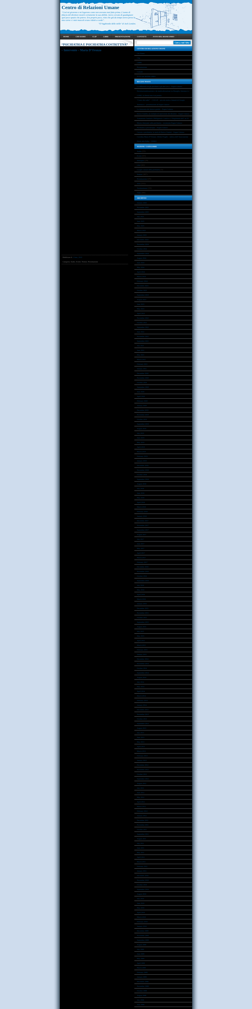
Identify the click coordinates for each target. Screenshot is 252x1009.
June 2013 (140, 737)
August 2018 (141, 484)
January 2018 (142, 516)
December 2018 (143, 465)
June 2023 (140, 304)
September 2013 (143, 723)
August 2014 (141, 677)
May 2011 (140, 852)
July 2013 (140, 733)
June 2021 (140, 350)
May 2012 (140, 797)
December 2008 (143, 982)
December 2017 (143, 521)
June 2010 (140, 903)
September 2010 (143, 889)
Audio (72, 262)
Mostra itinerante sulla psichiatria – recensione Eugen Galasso (159, 123)
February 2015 (142, 650)
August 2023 (141, 300)
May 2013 (140, 742)
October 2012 (142, 774)
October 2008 (142, 991)
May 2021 (140, 355)
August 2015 (141, 627)
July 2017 (140, 539)
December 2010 (143, 876)
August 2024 (141, 258)
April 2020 (141, 396)
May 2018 (140, 498)
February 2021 (142, 364)
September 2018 (143, 479)
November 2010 (143, 880)
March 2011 (141, 862)
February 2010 (142, 922)
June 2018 (140, 493)
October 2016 (142, 576)
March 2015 (141, 645)
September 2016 (143, 581)
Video (139, 193)
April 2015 (141, 641)
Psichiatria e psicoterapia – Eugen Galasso (152, 128)
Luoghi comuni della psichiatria (148, 170)
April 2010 (141, 912)
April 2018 (141, 502)
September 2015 (143, 622)
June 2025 (140, 221)
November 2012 (143, 770)
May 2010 (140, 908)
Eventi (78, 262)
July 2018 (140, 488)
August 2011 (141, 839)
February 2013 (142, 756)
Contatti (141, 37)
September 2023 (143, 295)
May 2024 (140, 267)
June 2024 (140, 263)
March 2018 (141, 507)
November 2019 (143, 415)
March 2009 (141, 968)
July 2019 (140, 433)
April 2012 (141, 802)
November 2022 (143, 318)
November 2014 (143, 664)
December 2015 (143, 608)
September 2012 (143, 779)
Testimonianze (142, 188)
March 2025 (141, 230)
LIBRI (105, 37)
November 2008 (143, 986)
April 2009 (141, 963)
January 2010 (142, 926)
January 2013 (142, 760)
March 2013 (141, 751)
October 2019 (142, 419)
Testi (138, 183)
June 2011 (140, 848)
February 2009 (142, 972)
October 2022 (142, 323)
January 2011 (142, 871)
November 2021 (143, 336)
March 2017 (141, 558)
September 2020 (143, 387)
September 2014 (143, 673)
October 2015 (142, 617)
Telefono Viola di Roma (88, 54)
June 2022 (140, 332)
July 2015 (140, 631)
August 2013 (141, 728)
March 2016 (141, 599)
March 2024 (141, 276)
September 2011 (143, 834)
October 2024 (142, 249)
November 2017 (143, 525)
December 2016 (143, 567)
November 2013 (143, 714)
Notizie (84, 262)
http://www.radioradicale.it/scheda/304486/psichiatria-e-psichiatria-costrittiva (92, 93)
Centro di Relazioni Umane (90, 7)
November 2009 (143, 935)
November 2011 (143, 825)
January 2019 (142, 461)
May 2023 (140, 309)
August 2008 (141, 995)
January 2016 (142, 604)
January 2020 (142, 405)
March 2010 (141, 917)
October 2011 (142, 829)
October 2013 (142, 719)
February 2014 (142, 700)
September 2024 (143, 253)
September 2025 (143, 212)
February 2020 (142, 401)
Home (66, 37)
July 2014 (140, 682)
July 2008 (140, 1000)
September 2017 (143, 530)
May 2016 (140, 590)
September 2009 (143, 940)
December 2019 (143, 410)
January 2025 (142, 235)
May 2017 (140, 548)
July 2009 (140, 949)
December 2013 (143, 710)
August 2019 (141, 429)
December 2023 (143, 286)
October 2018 (142, 475)
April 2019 (141, 447)
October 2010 (142, 885)
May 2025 (140, 226)
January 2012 (142, 816)
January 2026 (142, 203)
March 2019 (141, 452)
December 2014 (143, 659)
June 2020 (140, 392)
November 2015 (143, 613)
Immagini (140, 160)
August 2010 (141, 894)
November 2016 (143, 571)
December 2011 (143, 820)
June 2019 (140, 438)
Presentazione (122, 37)
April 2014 (141, 691)
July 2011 (140, 843)
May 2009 (140, 958)
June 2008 (140, 1005)
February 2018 (142, 511)
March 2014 (141, 696)
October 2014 (142, 668)
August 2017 (141, 535)
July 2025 (140, 217)
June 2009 (140, 954)
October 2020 (142, 382)
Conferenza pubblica (70, 54)
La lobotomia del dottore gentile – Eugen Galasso (155, 109)
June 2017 (140, 544)
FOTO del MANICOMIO (163, 37)
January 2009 (142, 977)
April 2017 (141, 553)
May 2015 (140, 636)
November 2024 (143, 244)
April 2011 (141, 857)
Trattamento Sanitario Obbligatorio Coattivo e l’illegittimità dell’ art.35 (163, 118)
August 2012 (141, 783)
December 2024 (143, 240)
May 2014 (140, 687)
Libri (139, 165)
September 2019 (143, 424)
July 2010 (140, 899)
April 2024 (141, 272)
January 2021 (142, 369)
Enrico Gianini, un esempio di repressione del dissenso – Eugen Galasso (163, 114)
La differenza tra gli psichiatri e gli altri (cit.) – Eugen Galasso (159, 86)
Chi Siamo (81, 37)
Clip (94, 37)
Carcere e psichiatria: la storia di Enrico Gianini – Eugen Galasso (160, 132)
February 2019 (142, 456)
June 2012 (140, 793)
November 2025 (143, 207)
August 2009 (141, 945)
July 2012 (140, 788)
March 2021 (141, 359)
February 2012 (142, 811)
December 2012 (143, 765)
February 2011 (142, 866)
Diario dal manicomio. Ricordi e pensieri (86, 76)
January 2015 (142, 654)
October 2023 (142, 290)
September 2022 (143, 327)
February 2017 (142, 562)
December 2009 (143, 931)
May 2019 (140, 442)
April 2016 (141, 594)
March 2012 (141, 806)
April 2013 (141, 746)
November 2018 (143, 470)
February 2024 (142, 281)
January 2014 (142, 705)
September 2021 (143, 341)
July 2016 (140, 585)
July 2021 (140, 346)
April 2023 (141, 313)
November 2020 (143, 378)
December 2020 (143, 373)
